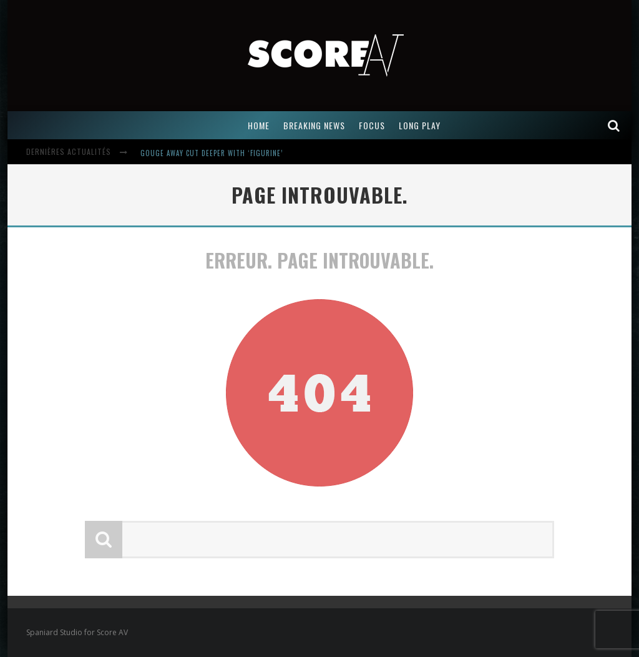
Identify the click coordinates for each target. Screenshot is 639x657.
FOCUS (372, 125)
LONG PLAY (420, 125)
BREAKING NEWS (314, 125)
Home (259, 125)
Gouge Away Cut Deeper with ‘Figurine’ (211, 153)
